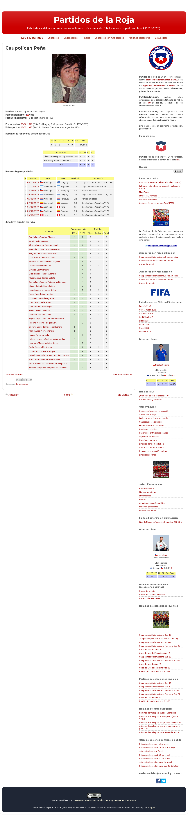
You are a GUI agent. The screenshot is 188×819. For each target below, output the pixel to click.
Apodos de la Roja (147, 414)
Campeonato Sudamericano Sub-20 (155, 657)
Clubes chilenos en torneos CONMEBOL (156, 203)
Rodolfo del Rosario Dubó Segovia (44, 261)
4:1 (173, 375)
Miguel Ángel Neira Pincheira (41, 331)
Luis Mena (162, 555)
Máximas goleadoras (148, 506)
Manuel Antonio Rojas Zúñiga (42, 286)
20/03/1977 (33, 211)
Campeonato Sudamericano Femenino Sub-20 (159, 660)
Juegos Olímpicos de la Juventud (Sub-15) (158, 638)
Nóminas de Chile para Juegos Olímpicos (157, 713)
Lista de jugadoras (147, 492)
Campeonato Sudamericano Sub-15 (155, 635)
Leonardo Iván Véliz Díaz (40, 314)
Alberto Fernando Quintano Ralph (44, 245)
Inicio (68, 394)
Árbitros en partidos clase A (151, 447)
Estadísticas (161, 37)
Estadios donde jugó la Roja (151, 444)
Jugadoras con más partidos (152, 503)
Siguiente (125, 394)
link (149, 103)
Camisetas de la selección (151, 422)
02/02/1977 (33, 199)
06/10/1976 (26, 124)
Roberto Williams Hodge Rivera (43, 323)
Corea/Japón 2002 (148, 310)
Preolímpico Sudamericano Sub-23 (154, 671)
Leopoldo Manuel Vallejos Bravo (43, 343)
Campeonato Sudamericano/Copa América (158, 257)
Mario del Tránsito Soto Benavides (44, 249)
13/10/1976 (33, 186)
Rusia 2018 (144, 324)
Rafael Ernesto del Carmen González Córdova (49, 355)
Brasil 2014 (144, 321)
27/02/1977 (33, 203)
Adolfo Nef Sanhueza (38, 241)
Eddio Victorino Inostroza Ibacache (44, 359)
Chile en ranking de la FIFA (150, 399)
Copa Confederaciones (149, 598)
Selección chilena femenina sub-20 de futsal (159, 766)
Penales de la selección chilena (153, 451)
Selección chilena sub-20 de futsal (154, 755)
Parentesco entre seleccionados (153, 433)
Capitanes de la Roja (148, 429)
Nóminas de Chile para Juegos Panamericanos (160, 722)
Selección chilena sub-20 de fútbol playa (157, 747)
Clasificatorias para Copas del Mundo (156, 260)
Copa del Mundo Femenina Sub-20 (154, 667)
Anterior (12, 394)
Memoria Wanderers (148, 199)
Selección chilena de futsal (151, 751)
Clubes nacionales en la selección (154, 411)
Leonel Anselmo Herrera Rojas (42, 290)
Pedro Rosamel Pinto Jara (40, 347)
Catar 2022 (144, 328)
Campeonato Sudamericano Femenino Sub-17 (159, 646)
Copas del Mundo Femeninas (152, 594)
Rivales (86, 37)
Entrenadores (70, 37)
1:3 (170, 568)
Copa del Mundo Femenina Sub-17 (154, 653)
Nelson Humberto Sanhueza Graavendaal (47, 339)
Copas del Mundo (147, 264)
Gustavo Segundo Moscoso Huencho (45, 327)
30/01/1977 (33, 195)
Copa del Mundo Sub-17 (150, 649)
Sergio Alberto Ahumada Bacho (43, 253)
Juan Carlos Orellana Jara (40, 302)
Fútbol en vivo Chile (148, 195)
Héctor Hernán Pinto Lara (40, 266)
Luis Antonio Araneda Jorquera (43, 351)
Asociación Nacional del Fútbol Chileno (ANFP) (160, 182)
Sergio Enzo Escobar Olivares (42, 237)
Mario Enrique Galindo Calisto (42, 278)
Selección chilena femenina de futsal (155, 762)
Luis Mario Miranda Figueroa (41, 298)
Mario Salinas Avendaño (39, 310)
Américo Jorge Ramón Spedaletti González (48, 368)
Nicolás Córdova (162, 365)
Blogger (151, 807)
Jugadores (53, 37)
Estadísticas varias (147, 455)
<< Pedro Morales (14, 374)
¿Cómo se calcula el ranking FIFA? (154, 395)
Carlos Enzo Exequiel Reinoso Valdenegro (47, 282)
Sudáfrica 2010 (146, 317)
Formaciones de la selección (152, 425)
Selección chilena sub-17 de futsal (154, 758)
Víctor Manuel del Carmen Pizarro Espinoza (48, 363)
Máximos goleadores (139, 37)
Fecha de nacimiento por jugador (153, 418)
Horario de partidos (148, 440)
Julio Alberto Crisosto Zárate (42, 257)
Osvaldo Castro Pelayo (39, 270)
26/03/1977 (26, 127)
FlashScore (144, 192)
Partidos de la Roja (94, 20)
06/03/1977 (33, 207)
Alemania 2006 (146, 313)
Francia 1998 (145, 306)
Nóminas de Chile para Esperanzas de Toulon (159, 732)
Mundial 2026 (145, 331)
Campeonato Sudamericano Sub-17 (155, 642)
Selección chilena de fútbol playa (153, 744)
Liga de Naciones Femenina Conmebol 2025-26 (160, 522)
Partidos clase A (146, 488)
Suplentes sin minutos (149, 436)
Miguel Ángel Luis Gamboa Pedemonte (46, 319)
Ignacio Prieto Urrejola (39, 335)
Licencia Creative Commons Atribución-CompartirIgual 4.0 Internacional (104, 800)
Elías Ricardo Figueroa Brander (42, 274)
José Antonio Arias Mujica (40, 306)
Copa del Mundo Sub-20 (150, 664)
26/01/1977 (33, 190)
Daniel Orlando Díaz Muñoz (41, 294)
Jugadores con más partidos (109, 37)
